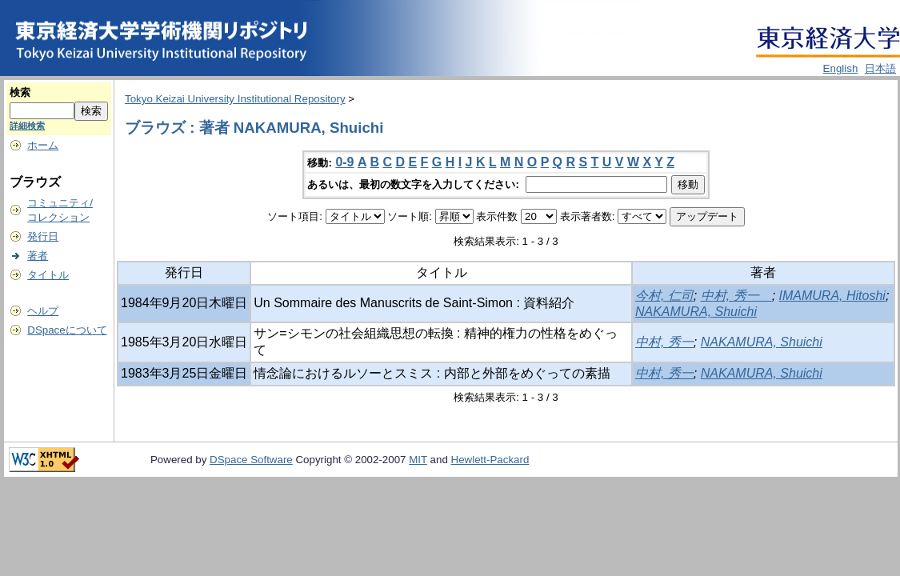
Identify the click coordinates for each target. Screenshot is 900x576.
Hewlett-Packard (490, 460)
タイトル (48, 275)
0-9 (344, 162)
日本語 (880, 68)
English (840, 68)
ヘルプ (42, 311)
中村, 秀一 (736, 295)
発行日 (42, 236)
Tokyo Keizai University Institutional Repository (235, 99)
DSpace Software (251, 460)
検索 (20, 92)
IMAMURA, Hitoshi (832, 295)
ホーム (42, 145)
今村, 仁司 (664, 295)
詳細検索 (27, 125)
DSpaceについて (66, 330)
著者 (37, 256)
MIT (418, 460)
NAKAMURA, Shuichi (696, 311)
